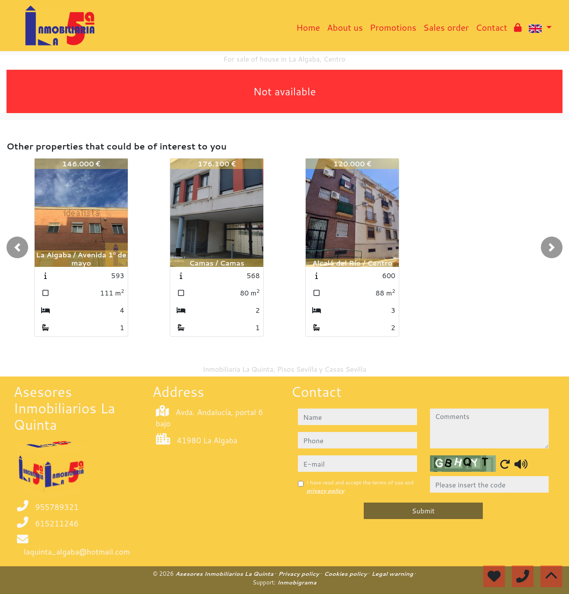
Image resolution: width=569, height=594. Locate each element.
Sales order (446, 27)
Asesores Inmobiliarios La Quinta (225, 574)
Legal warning (393, 574)
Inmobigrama (296, 582)
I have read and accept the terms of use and (360, 486)
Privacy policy (299, 574)
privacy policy (325, 490)
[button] (17, 247)
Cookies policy (346, 574)
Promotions (393, 27)
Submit (423, 511)
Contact (492, 27)
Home (308, 27)
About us (345, 27)
